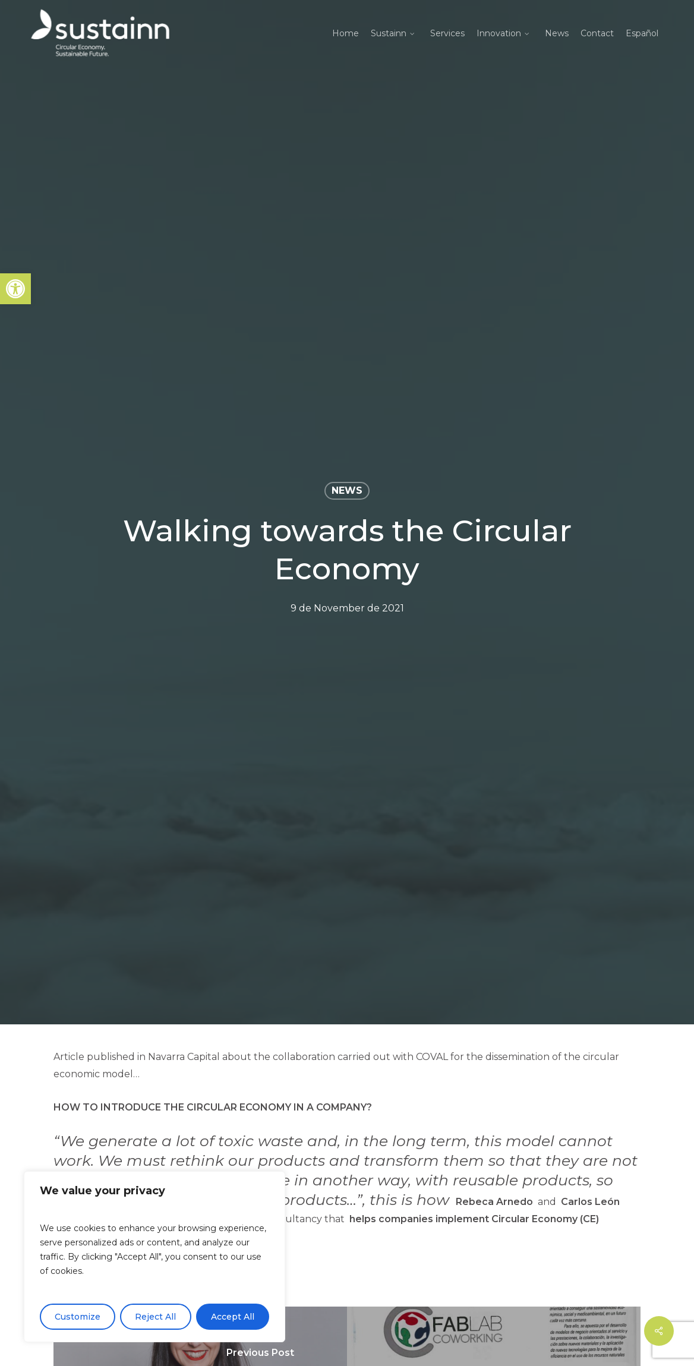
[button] (15, 288)
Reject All (155, 1316)
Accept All (232, 1316)
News (347, 490)
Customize (77, 1316)
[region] (154, 1256)
